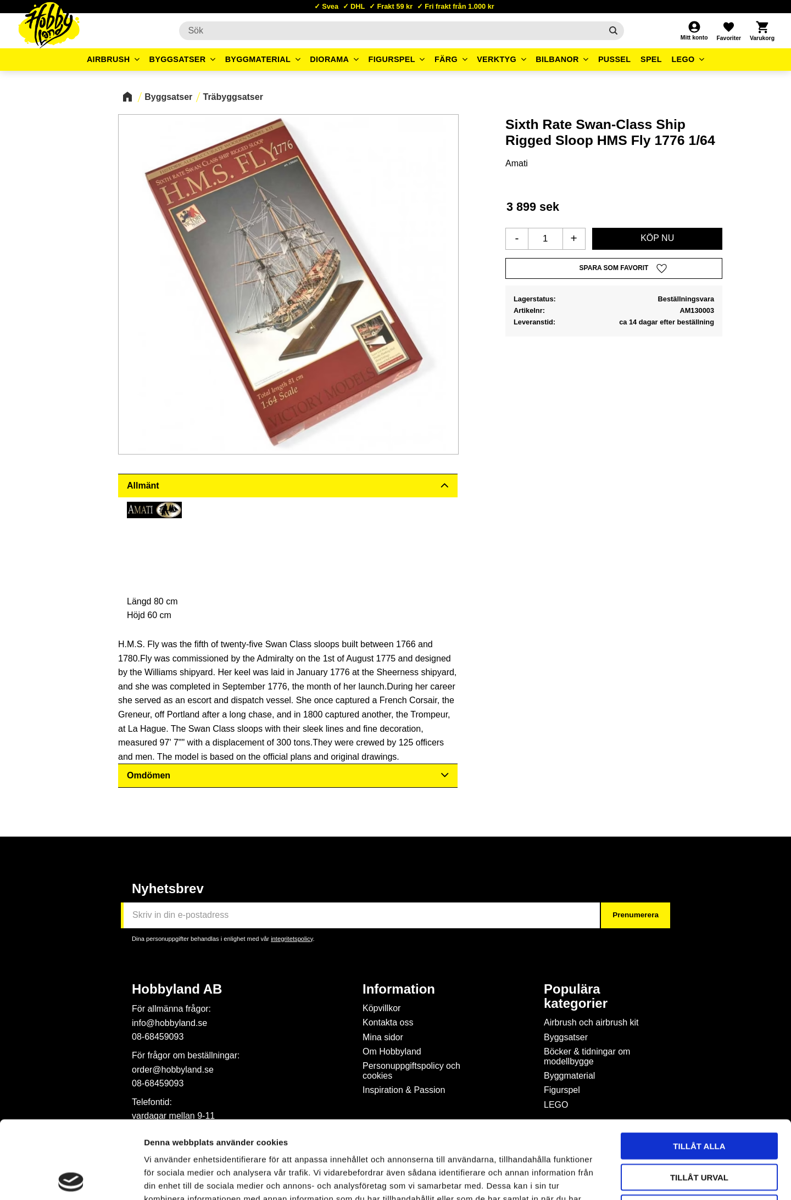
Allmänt (143, 485)
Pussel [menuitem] (614, 59)
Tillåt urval (699, 1099)
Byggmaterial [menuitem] (258, 59)
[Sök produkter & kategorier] (390, 30)
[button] (728, 30)
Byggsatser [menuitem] (177, 59)
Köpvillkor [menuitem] (381, 1008)
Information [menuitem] (399, 989)
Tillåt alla (699, 1068)
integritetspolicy (292, 938)
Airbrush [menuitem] (108, 59)
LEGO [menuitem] (682, 59)
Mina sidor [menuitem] (383, 1037)
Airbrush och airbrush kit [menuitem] (591, 1022)
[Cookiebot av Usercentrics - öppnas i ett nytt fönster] (71, 1178)
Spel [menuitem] (651, 59)
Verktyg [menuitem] (496, 59)
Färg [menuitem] (446, 59)
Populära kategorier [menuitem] (576, 996)
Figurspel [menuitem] (392, 59)
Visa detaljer (596, 1178)
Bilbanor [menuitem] (557, 59)
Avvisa (699, 1130)
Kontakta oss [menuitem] (388, 1022)
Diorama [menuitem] (329, 59)
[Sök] (613, 30)
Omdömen (148, 775)
